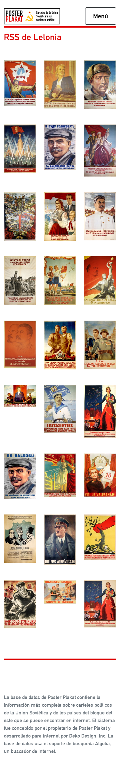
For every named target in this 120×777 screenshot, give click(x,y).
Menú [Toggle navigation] (100, 16)
